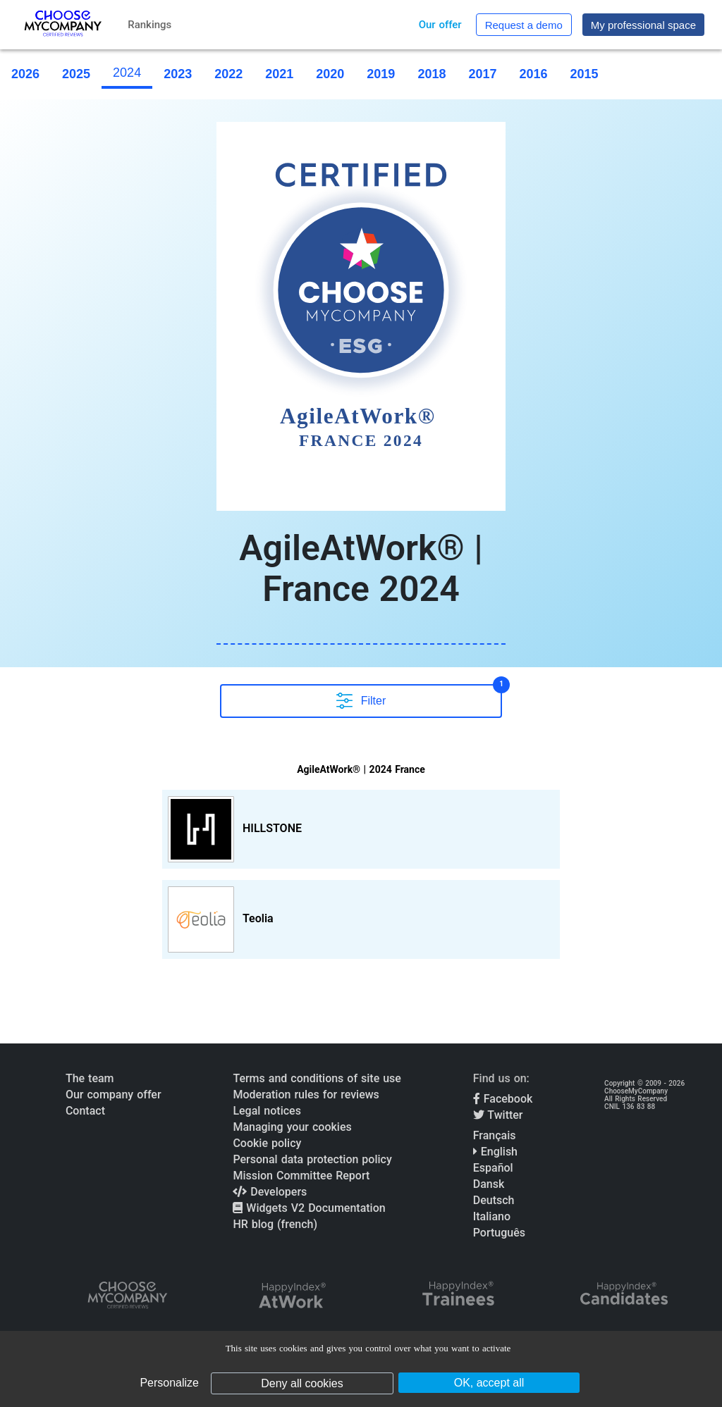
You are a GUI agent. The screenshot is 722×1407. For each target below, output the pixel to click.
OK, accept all (489, 1383)
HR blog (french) (275, 1224)
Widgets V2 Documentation (309, 1208)
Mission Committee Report (301, 1175)
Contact (85, 1110)
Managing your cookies (292, 1127)
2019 (381, 74)
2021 (279, 74)
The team (90, 1078)
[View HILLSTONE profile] (361, 829)
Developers (270, 1191)
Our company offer (113, 1094)
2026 (25, 74)
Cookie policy (267, 1143)
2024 (127, 73)
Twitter (498, 1115)
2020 (330, 74)
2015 (584, 74)
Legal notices (267, 1110)
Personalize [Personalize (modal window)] (169, 1383)
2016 (533, 74)
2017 (482, 74)
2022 (228, 74)
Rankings (149, 24)
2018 (431, 74)
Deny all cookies (302, 1383)
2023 (178, 74)
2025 (76, 74)
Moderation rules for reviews (306, 1094)
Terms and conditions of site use (317, 1078)
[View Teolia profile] (361, 919)
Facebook (503, 1098)
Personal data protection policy (312, 1159)
